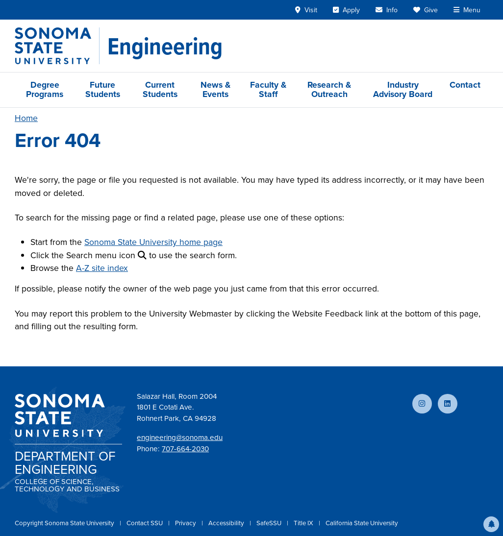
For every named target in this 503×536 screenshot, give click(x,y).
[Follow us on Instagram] (422, 404)
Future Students (102, 89)
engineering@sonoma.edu (180, 437)
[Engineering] (165, 46)
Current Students (160, 89)
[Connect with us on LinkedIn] (447, 404)
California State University (362, 523)
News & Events (215, 89)
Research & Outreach (329, 89)
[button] (491, 524)
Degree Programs (44, 89)
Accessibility (227, 523)
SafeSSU (269, 523)
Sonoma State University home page (153, 242)
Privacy (186, 523)
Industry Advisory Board (402, 89)
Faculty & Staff (268, 89)
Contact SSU (145, 523)
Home (26, 118)
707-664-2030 (185, 448)
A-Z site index (102, 268)
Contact (465, 84)
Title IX (304, 523)
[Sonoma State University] (57, 45)
